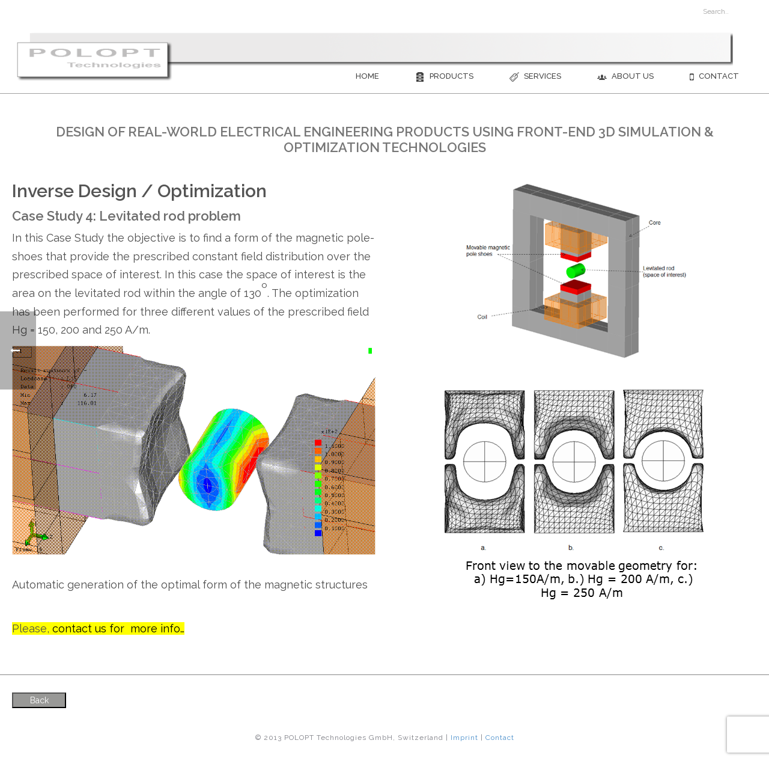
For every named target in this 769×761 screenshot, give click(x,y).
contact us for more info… (118, 628)
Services (535, 77)
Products (444, 77)
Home (367, 76)
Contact (714, 77)
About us (625, 77)
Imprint (464, 737)
